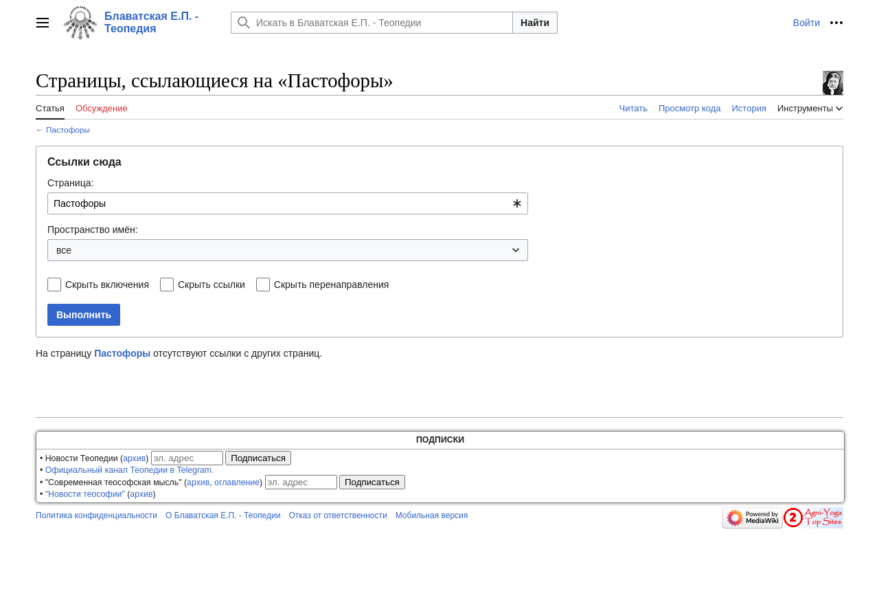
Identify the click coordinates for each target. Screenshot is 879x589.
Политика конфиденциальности (96, 515)
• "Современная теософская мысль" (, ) (151, 482)
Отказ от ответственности (337, 515)
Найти (535, 22)
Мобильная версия (432, 515)
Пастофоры (68, 129)
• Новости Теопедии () (94, 458)
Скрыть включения (107, 284)
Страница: (70, 182)
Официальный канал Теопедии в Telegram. (129, 470)
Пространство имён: (92, 229)
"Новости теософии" (85, 494)
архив (134, 458)
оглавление (237, 482)
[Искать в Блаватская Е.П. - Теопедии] (372, 23)
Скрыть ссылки (211, 284)
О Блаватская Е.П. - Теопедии (222, 515)
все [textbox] (63, 250)
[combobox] (287, 203)
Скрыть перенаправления (331, 284)
